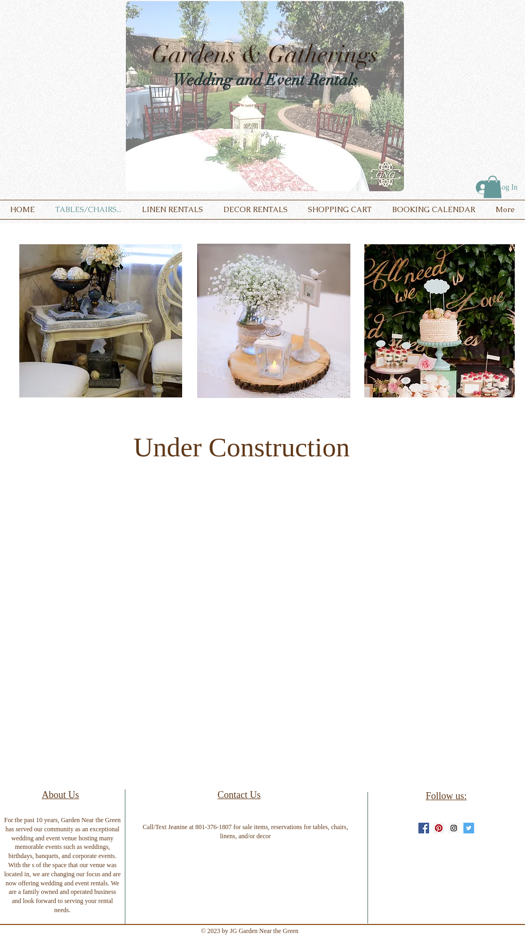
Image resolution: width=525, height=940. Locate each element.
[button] (492, 187)
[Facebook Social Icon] (423, 828)
